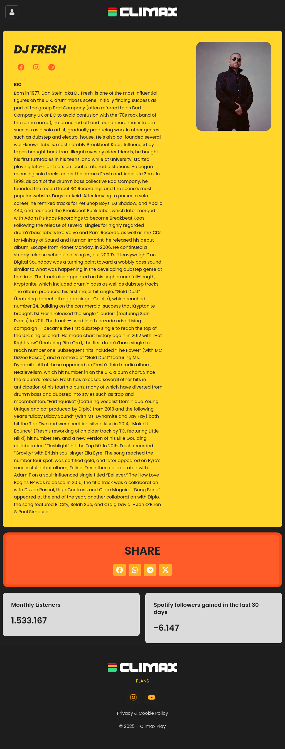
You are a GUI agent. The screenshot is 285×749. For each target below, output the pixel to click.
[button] (119, 570)
